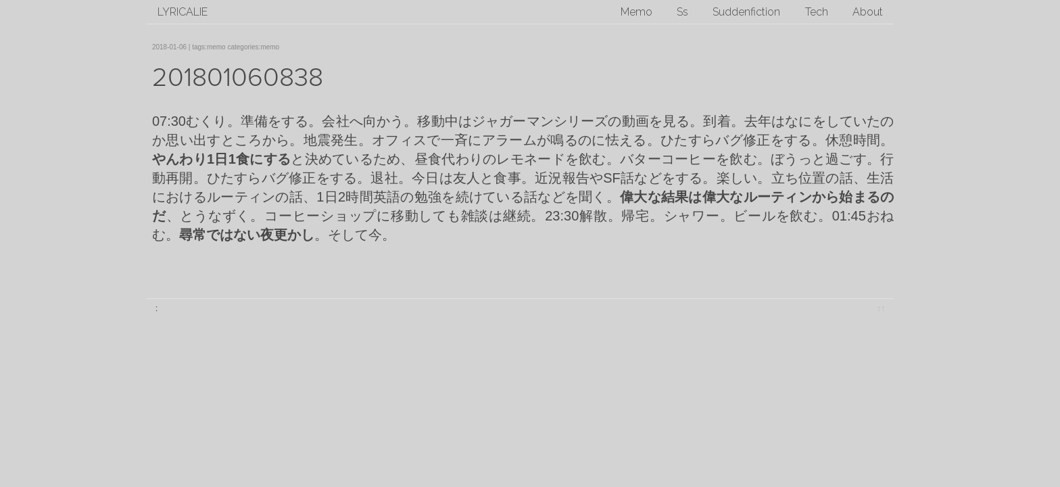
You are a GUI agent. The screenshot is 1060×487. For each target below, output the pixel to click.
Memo (636, 11)
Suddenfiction (746, 11)
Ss (682, 11)
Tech (816, 11)
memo (216, 47)
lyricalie (183, 11)
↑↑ (881, 308)
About (867, 11)
